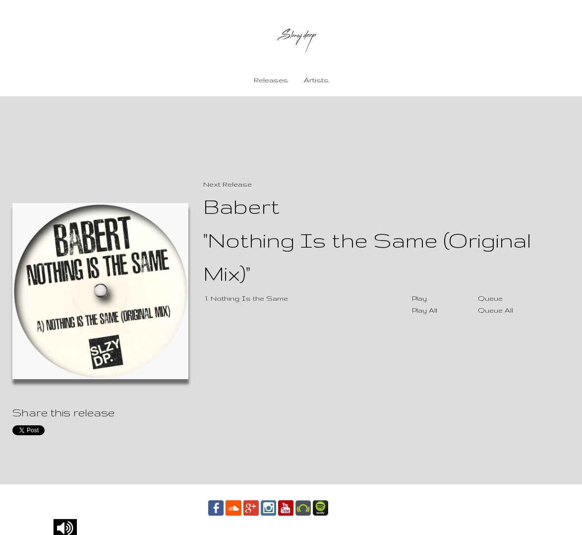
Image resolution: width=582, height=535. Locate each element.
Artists (316, 80)
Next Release (227, 184)
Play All (424, 310)
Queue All (495, 310)
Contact (352, 507)
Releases (271, 80)
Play (419, 298)
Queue (490, 298)
